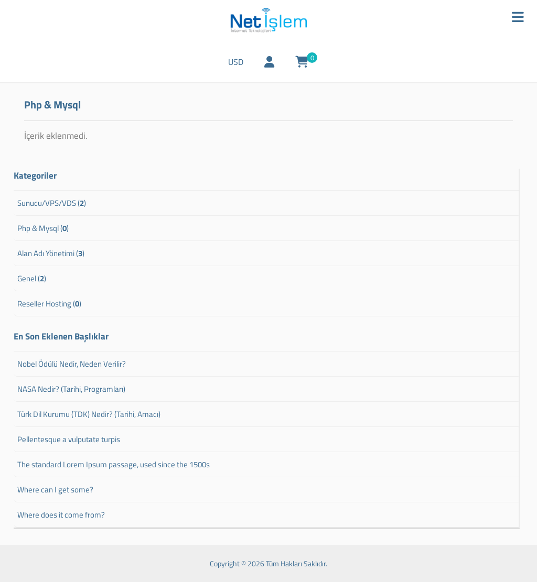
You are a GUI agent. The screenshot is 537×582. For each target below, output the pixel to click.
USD (235, 62)
